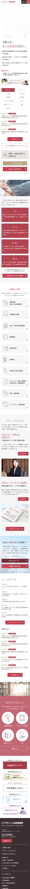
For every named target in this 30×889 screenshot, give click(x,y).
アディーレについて (15, 529)
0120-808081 (7, 834)
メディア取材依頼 (24, 2)
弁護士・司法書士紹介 (8, 860)
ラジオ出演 (21, 93)
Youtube (8, 108)
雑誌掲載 (8, 97)
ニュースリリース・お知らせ (9, 865)
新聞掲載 (22, 97)
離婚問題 (5, 885)
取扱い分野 (6, 847)
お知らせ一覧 (15, 675)
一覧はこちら (15, 139)
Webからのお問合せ (15, 169)
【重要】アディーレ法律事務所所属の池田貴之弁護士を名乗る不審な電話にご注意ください (15, 74)
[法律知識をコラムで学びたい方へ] (15, 765)
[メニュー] (28, 2)
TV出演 (8, 93)
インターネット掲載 (8, 101)
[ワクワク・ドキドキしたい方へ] (15, 788)
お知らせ (8, 90)
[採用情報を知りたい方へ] (15, 810)
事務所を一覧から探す (15, 566)
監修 (22, 101)
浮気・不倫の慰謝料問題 (8, 883)
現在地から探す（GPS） (14, 561)
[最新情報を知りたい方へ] (15, 799)
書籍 (22, 104)
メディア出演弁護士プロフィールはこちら (15, 145)
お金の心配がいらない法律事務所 (15, 275)
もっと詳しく (23, 453)
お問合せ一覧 (7, 841)
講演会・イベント (8, 104)
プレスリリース (21, 90)
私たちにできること (9, 854)
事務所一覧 (5, 857)
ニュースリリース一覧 (15, 622)
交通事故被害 (6, 880)
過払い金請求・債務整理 (8, 877)
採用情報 (5, 868)
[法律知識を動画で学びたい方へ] (15, 776)
